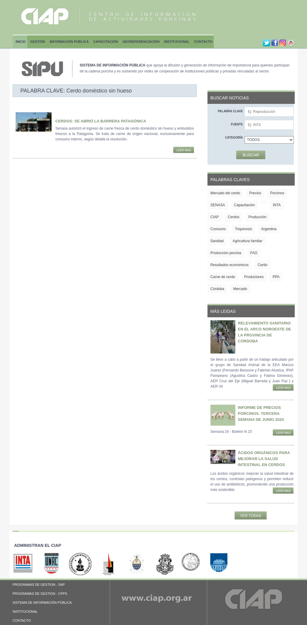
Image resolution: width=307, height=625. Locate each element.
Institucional (176, 41)
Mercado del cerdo (225, 193)
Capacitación (105, 41)
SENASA (217, 205)
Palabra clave (230, 111)
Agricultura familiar (247, 241)
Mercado (240, 289)
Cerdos (234, 217)
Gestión (37, 41)
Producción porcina (225, 253)
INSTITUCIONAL (25, 611)
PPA (276, 277)
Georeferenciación (141, 41)
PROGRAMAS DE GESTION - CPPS (40, 593)
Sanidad (217, 241)
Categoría (234, 137)
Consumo (218, 229)
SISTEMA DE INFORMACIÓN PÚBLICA (42, 602)
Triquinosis (243, 229)
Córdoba (217, 289)
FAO (254, 253)
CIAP (214, 217)
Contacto (203, 41)
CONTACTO (22, 620)
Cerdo (262, 265)
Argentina (268, 229)
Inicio (21, 41)
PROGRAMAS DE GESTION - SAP (39, 584)
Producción (258, 217)
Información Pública (69, 41)
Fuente (237, 124)
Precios (255, 193)
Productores (254, 277)
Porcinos (277, 193)
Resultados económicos (229, 265)
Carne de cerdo (222, 277)
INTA (277, 205)
